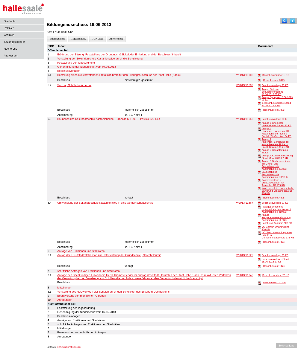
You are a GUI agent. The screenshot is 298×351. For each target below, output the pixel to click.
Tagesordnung (78, 38)
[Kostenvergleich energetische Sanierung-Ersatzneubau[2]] (259, 188)
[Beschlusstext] (259, 80)
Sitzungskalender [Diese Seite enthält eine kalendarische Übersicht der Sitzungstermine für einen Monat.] (14, 41)
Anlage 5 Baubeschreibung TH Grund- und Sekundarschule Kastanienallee (276, 165)
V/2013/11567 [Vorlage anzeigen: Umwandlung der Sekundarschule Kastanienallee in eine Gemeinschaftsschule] (244, 202)
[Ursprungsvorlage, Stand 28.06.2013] (259, 259)
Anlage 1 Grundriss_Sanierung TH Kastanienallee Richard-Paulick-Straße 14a (276, 132)
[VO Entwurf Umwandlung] (259, 227)
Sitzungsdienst (64, 347)
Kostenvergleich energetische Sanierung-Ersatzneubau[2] (278, 191)
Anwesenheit (116, 38)
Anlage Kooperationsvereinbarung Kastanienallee (276, 217)
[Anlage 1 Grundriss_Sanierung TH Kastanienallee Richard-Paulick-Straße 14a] (259, 128)
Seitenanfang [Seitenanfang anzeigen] (286, 345)
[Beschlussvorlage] (259, 75)
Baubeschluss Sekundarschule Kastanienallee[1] (275, 174)
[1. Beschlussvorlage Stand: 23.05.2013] (259, 103)
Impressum (10, 55)
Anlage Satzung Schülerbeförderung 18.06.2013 (272, 92)
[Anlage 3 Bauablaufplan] (259, 150)
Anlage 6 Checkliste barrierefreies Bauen (276, 124)
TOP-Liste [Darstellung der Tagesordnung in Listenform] (97, 38)
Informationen (57, 38)
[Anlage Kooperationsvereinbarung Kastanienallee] (259, 215)
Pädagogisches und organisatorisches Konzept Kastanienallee (276, 209)
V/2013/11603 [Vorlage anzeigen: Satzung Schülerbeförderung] (244, 85)
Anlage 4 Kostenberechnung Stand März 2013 (277, 156)
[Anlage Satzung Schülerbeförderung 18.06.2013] (259, 89)
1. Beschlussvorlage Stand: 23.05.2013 (277, 104)
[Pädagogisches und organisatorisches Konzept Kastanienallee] (259, 207)
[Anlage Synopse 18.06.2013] (259, 97)
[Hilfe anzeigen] (293, 21)
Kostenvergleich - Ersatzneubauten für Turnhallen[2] (273, 182)
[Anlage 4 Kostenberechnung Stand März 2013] (259, 155)
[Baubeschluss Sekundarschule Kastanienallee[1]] (259, 172)
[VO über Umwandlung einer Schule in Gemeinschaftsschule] (259, 232)
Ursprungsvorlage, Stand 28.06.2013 (275, 260)
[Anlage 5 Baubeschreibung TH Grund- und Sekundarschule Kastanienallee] (259, 161)
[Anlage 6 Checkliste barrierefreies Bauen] (259, 123)
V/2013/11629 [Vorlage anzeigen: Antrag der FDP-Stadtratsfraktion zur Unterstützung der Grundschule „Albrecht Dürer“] (244, 255)
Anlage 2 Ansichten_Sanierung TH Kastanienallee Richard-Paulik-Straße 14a (275, 143)
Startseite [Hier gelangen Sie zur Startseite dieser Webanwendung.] (9, 21)
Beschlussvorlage (275, 75)
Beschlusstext (273, 80)
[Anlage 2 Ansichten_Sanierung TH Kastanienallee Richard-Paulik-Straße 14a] (259, 139)
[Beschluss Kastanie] (259, 223)
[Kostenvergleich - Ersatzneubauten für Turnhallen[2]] (259, 180)
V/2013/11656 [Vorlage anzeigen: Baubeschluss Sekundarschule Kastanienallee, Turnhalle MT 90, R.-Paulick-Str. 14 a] (244, 119)
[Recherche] (284, 21)
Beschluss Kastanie (277, 223)
